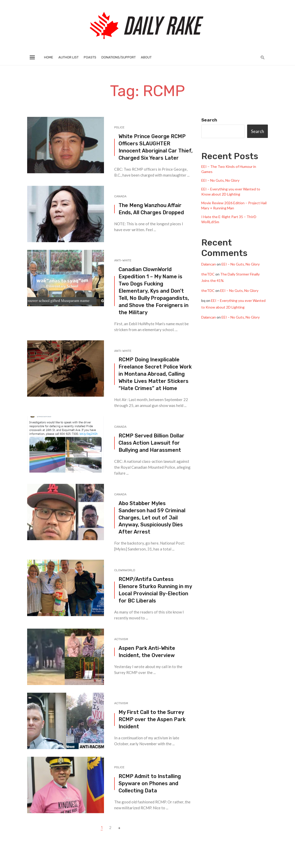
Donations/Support (118, 57)
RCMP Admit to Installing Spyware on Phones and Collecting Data (150, 783)
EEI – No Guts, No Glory (220, 180)
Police (119, 127)
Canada (120, 196)
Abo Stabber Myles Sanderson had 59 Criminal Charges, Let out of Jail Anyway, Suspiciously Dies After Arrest (152, 517)
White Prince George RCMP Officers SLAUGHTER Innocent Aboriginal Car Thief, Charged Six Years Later (156, 147)
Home (48, 57)
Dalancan (208, 264)
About (146, 57)
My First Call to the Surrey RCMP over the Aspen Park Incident (152, 719)
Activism (121, 639)
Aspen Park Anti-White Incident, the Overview (147, 651)
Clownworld (124, 570)
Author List (68, 57)
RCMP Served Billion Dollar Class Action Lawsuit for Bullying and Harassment (151, 443)
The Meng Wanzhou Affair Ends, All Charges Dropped (151, 209)
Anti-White (122, 260)
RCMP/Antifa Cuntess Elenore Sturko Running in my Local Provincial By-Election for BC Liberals (155, 590)
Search (209, 119)
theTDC (208, 274)
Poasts (90, 57)
